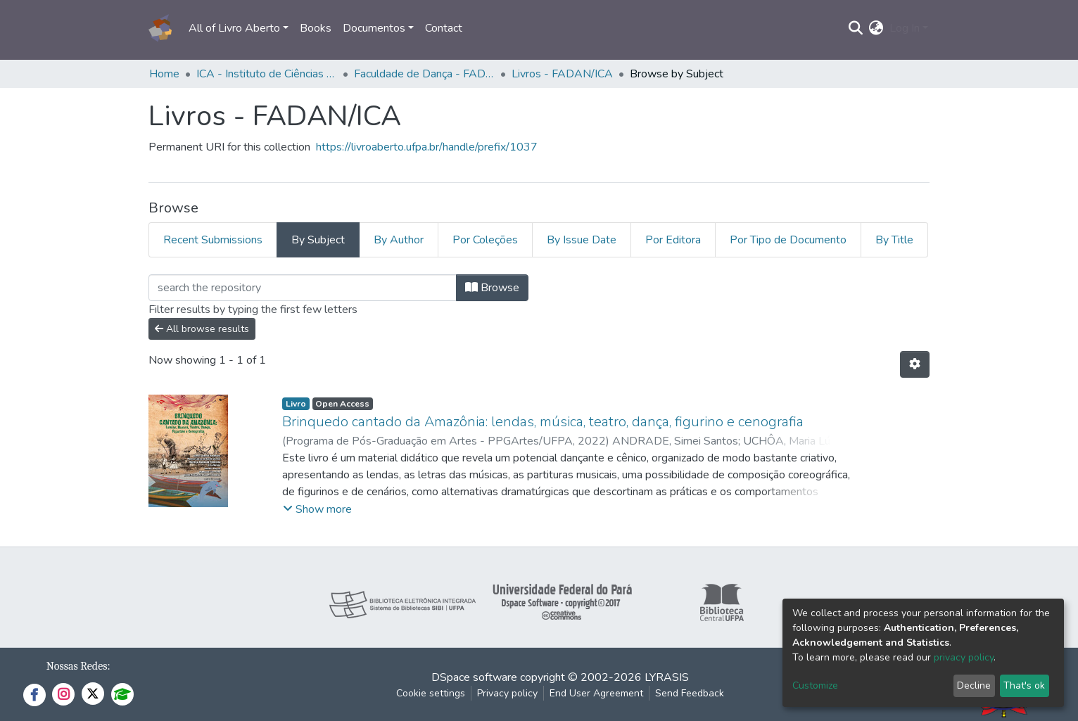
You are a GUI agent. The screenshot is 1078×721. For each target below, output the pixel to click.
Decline (974, 685)
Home (164, 74)
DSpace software (474, 677)
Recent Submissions (212, 240)
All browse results (202, 329)
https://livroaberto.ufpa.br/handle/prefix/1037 (427, 147)
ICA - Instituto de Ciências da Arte (266, 74)
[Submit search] (856, 28)
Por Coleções (485, 240)
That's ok (1024, 685)
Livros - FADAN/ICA (562, 74)
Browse (492, 287)
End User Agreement (596, 693)
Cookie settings (430, 693)
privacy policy (964, 657)
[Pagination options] (915, 364)
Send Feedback (689, 693)
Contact (443, 28)
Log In (904, 28)
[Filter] (302, 287)
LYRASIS (667, 677)
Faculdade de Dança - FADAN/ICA (424, 74)
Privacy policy (507, 693)
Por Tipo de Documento (788, 240)
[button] (876, 28)
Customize (815, 685)
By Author (399, 240)
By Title (894, 240)
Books (315, 28)
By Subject (318, 240)
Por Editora (673, 240)
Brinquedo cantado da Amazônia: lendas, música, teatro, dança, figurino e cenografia (543, 421)
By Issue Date (581, 240)
